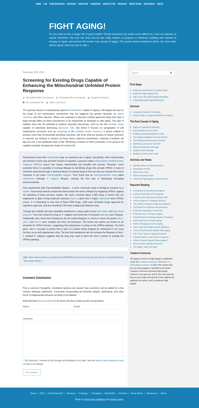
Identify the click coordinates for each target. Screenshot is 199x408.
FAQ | (43, 393)
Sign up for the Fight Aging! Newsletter (151, 97)
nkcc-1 (37, 222)
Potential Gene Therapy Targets (147, 214)
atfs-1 (120, 218)
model (26, 191)
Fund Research (57, 3)
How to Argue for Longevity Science (149, 200)
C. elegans (53, 178)
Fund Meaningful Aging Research (148, 100)
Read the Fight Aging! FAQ (145, 93)
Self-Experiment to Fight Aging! (147, 220)
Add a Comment (57, 102)
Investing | (85, 393)
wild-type (104, 215)
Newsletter (109, 3)
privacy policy (102, 360)
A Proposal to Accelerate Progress (149, 190)
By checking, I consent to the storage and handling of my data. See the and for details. (73, 362)
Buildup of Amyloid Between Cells (148, 134)
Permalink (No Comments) (72, 97)
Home (38, 3)
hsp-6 (73, 198)
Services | (72, 393)
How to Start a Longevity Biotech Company (153, 115)
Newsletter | (111, 393)
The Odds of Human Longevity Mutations (152, 204)
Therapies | (97, 393)
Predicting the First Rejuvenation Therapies (153, 217)
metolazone (28, 178)
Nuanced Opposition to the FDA (148, 210)
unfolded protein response (88, 131)
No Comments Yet (35, 102)
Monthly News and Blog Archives (148, 165)
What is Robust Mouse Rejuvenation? (150, 240)
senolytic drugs (116, 124)
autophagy (62, 131)
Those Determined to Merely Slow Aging (151, 230)
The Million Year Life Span (145, 247)
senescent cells (66, 128)
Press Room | (138, 393)
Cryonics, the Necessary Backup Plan (150, 197)
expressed (104, 198)
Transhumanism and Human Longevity (151, 237)
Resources (149, 3)
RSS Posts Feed (141, 172)
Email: (77, 306)
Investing (83, 3)
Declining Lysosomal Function (147, 144)
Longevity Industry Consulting (146, 112)
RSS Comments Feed (143, 175)
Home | (34, 393)
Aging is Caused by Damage (146, 127)
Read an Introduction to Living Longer (150, 90)
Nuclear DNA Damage (143, 150)
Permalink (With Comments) (39, 97)
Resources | (153, 393)
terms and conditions (95, 399)
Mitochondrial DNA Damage (146, 147)
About (160, 3)
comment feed (49, 301)
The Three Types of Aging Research (149, 233)
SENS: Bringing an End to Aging (148, 224)
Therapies (95, 3)
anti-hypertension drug (105, 175)
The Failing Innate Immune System (149, 140)
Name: (26, 306)
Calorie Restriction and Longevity (148, 194)
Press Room (135, 3)
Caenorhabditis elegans (59, 175)
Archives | (124, 393)
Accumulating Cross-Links (145, 130)
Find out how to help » (77, 45)
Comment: (28, 318)
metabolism (76, 110)
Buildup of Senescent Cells (145, 153)
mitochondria (53, 157)
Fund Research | (57, 393)
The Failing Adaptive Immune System (150, 137)
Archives (122, 3)
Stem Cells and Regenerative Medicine (151, 227)
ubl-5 (25, 222)
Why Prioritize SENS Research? (148, 243)
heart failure (102, 211)
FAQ (45, 3)
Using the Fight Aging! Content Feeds (150, 179)
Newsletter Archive (141, 169)
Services (71, 3)
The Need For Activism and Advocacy (150, 207)
